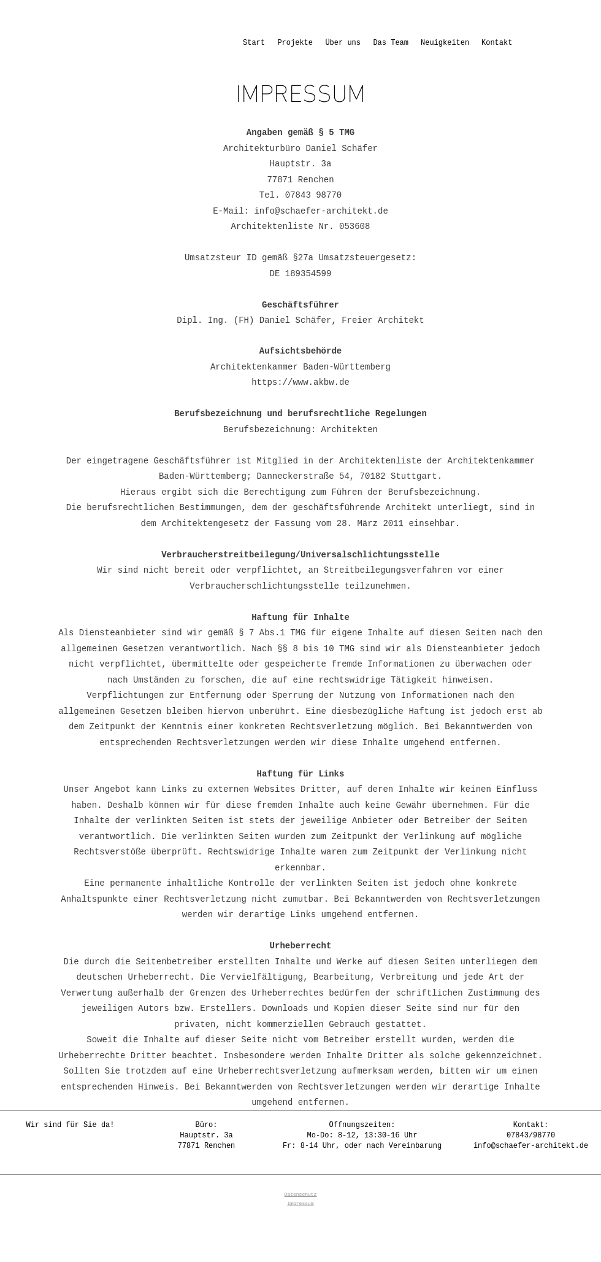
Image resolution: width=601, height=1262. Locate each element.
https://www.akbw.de (300, 382)
